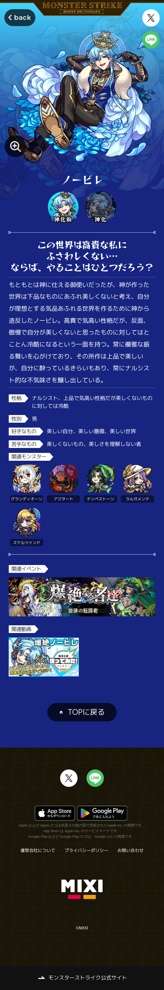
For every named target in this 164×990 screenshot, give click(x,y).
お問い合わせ (130, 850)
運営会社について (38, 850)
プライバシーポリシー (86, 850)
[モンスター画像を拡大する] (15, 146)
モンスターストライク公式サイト (87, 977)
